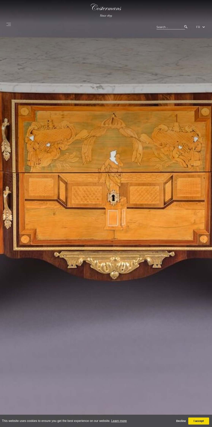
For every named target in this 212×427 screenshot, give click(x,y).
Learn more (119, 420)
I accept (199, 420)
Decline (181, 420)
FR (198, 27)
